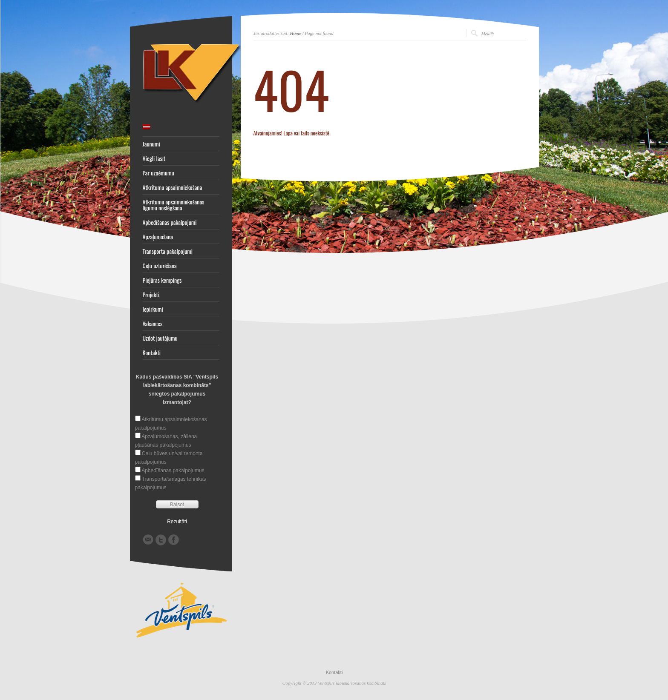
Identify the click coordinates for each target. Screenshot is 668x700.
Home (295, 33)
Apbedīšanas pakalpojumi (170, 222)
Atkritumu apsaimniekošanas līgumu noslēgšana (173, 205)
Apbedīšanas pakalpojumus (172, 470)
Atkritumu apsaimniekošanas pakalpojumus (171, 423)
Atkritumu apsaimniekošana (172, 187)
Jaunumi (151, 144)
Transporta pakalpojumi (168, 251)
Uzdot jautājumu (160, 338)
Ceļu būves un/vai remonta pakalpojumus (169, 457)
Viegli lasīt (154, 158)
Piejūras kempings (162, 280)
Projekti (151, 295)
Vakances (153, 324)
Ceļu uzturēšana (160, 266)
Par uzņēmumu (158, 173)
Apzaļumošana (158, 237)
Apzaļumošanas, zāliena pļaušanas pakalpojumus (166, 440)
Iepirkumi (153, 309)
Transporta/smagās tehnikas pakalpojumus (170, 483)
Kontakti (152, 353)
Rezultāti (177, 522)
